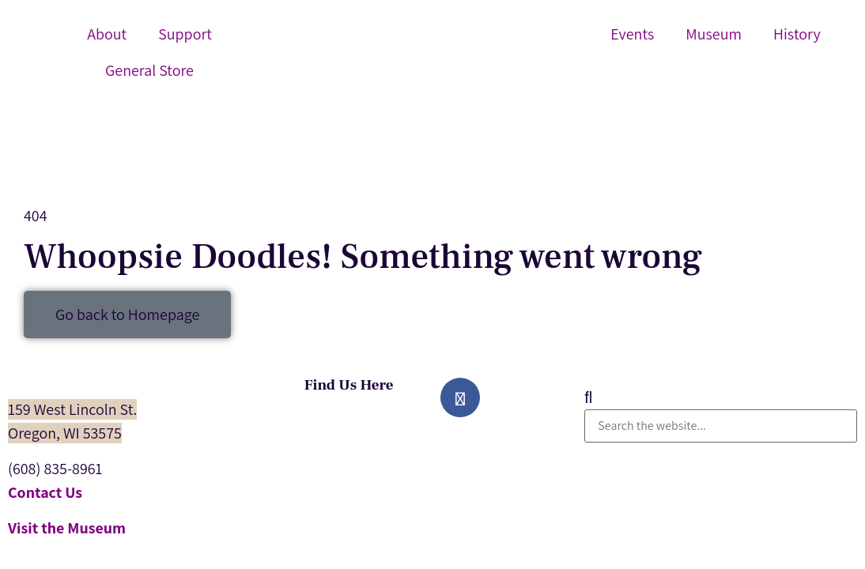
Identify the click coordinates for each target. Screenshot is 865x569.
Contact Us (45, 492)
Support (185, 34)
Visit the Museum (67, 528)
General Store (149, 70)
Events (632, 34)
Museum (714, 34)
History (797, 34)
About (107, 34)
